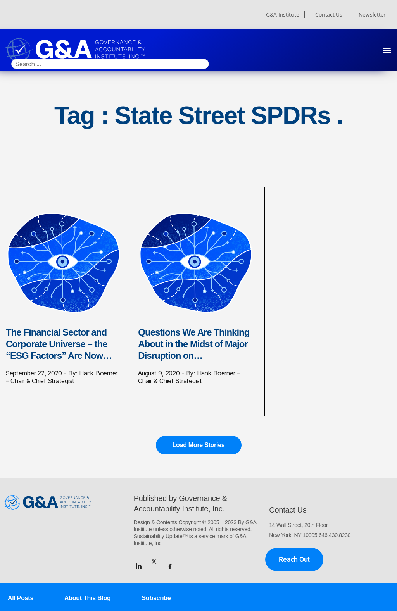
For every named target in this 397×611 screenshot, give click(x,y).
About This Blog (87, 598)
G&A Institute (282, 14)
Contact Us (328, 14)
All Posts (20, 598)
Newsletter (372, 14)
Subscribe (156, 598)
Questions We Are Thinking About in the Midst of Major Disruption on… (193, 344)
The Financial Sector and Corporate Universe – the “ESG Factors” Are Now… (59, 344)
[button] (386, 49)
